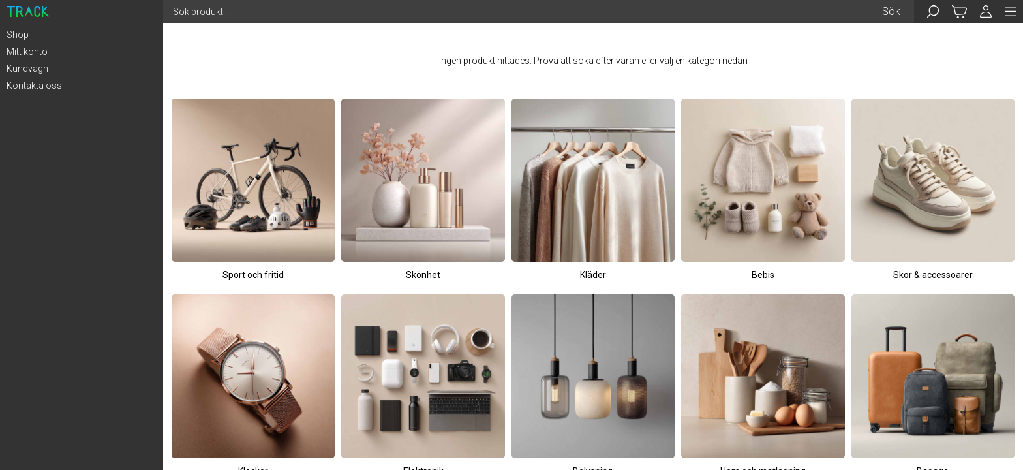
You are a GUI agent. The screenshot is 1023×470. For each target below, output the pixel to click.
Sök (891, 11)
